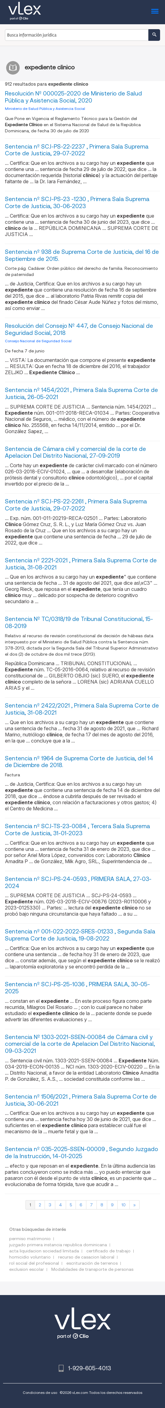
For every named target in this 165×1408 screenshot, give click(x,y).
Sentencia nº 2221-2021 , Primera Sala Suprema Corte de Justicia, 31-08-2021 (81, 564)
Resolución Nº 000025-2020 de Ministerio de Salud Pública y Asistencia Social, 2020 (73, 97)
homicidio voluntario (30, 1257)
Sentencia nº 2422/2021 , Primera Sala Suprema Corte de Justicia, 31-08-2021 (82, 709)
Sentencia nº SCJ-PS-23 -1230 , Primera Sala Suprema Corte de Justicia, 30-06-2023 (77, 202)
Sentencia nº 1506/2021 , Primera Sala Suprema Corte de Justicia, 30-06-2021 (81, 1100)
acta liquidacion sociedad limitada (44, 1250)
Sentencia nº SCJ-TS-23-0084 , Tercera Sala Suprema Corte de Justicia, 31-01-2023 (77, 829)
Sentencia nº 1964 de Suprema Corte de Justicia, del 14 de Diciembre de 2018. (79, 762)
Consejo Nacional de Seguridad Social (38, 341)
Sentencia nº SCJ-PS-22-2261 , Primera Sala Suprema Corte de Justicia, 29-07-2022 (76, 505)
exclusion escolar (26, 1269)
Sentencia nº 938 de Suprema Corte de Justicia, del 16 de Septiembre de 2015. (82, 255)
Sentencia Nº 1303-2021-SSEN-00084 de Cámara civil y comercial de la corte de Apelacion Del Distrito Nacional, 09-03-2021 (80, 1044)
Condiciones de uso (40, 1392)
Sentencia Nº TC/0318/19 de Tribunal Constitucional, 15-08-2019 (79, 622)
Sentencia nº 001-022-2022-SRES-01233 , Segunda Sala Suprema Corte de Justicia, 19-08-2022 (80, 935)
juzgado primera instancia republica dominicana (58, 1244)
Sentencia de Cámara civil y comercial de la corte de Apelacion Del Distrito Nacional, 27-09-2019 (75, 452)
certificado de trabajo (108, 1250)
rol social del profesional (34, 1263)
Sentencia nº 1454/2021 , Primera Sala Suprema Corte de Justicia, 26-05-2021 (81, 393)
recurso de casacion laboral (86, 1257)
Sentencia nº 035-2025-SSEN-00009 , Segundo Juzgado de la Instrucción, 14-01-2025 (81, 1152)
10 (123, 1204)
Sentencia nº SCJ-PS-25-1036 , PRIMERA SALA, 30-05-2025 (77, 988)
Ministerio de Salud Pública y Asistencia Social (45, 109)
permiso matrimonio (30, 1238)
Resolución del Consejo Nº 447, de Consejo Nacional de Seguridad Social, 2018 (79, 329)
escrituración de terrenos (92, 1263)
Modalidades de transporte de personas (92, 1269)
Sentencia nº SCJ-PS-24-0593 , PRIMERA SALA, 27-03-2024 (78, 882)
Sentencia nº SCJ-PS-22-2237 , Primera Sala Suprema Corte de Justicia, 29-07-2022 (76, 150)
